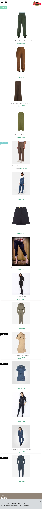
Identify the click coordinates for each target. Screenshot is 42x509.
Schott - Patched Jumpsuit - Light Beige (21, 355)
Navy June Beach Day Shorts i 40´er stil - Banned (21, 231)
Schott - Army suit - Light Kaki (21, 325)
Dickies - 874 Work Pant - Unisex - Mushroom (21, 165)
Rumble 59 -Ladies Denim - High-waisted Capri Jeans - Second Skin (21, 267)
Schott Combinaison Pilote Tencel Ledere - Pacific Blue (21, 478)
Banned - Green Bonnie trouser (21, 134)
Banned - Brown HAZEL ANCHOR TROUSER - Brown (21, 103)
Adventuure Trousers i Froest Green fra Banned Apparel (21, 40)
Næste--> (37, 485)
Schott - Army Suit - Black (21, 296)
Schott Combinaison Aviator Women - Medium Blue (21, 449)
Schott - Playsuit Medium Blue (21, 385)
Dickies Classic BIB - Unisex (21, 196)
